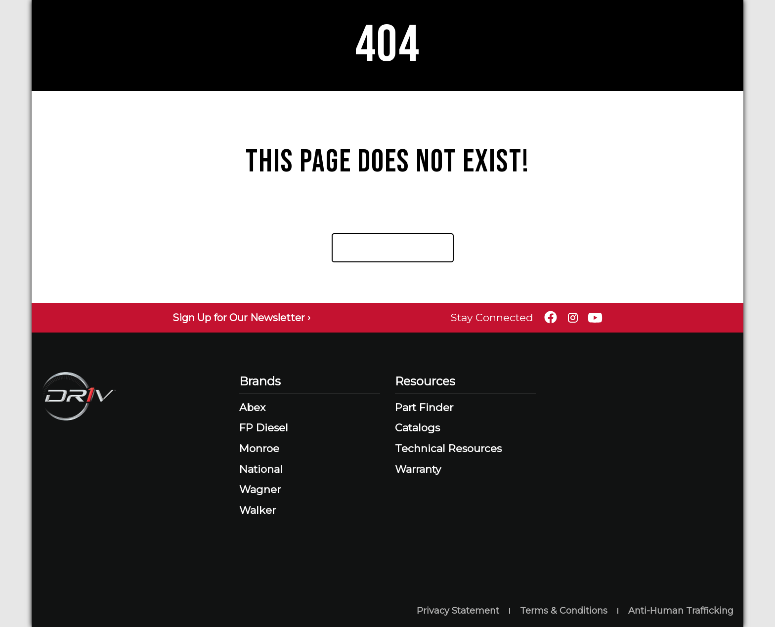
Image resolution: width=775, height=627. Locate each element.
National (261, 469)
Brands (260, 381)
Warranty (418, 469)
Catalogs (417, 427)
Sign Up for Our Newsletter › (241, 318)
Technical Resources (448, 448)
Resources (425, 381)
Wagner (260, 489)
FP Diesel (263, 427)
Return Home (388, 247)
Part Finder (424, 407)
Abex (252, 407)
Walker (257, 510)
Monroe (259, 448)
